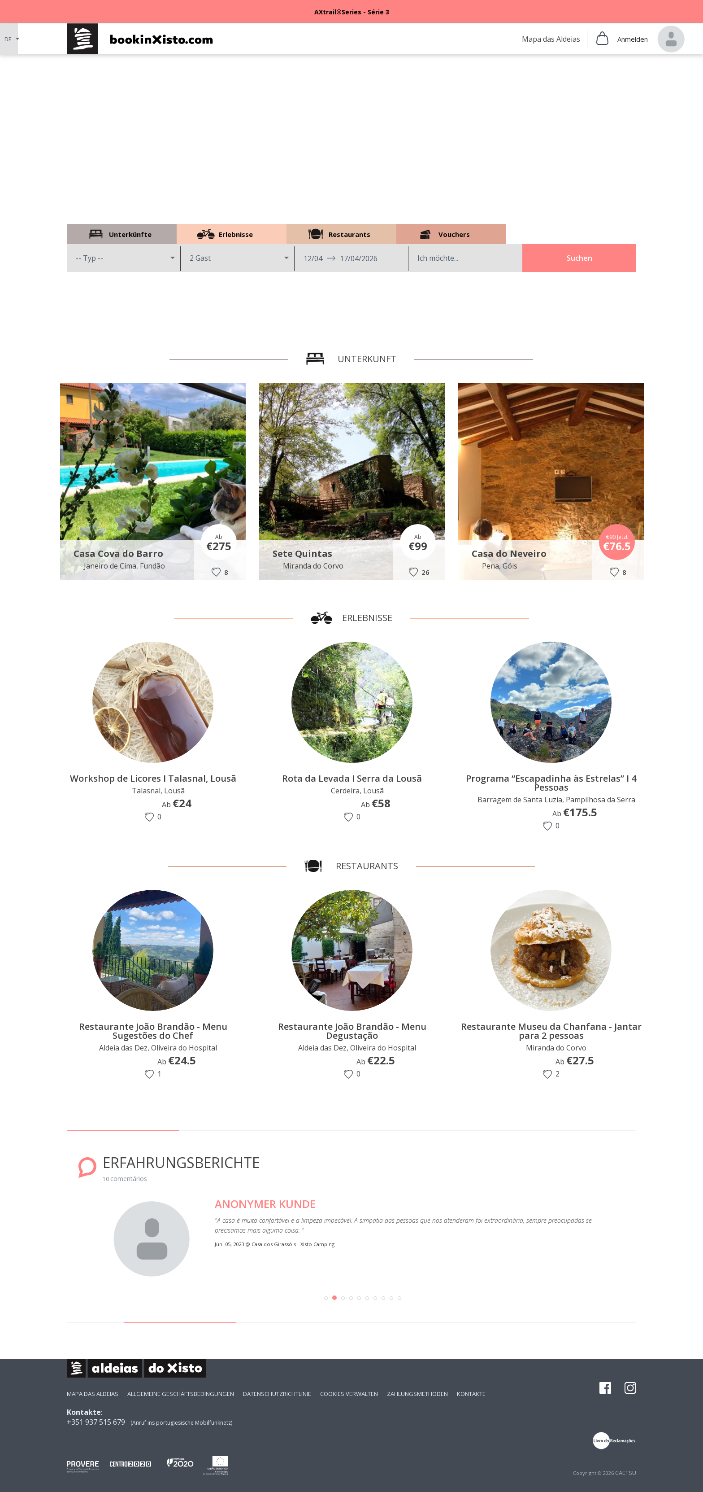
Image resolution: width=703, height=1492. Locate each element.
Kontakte (471, 1394)
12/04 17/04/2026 (341, 258)
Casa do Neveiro (511, 553)
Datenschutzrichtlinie (277, 1394)
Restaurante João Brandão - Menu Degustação (352, 1031)
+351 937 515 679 (96, 1422)
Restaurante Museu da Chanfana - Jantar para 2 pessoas (551, 1031)
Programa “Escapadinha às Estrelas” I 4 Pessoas (554, 783)
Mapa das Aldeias (92, 1394)
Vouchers (451, 234)
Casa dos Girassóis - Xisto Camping (296, 1244)
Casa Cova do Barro (120, 553)
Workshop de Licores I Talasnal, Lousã (156, 778)
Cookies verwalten (349, 1394)
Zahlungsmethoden (417, 1394)
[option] (351, 11)
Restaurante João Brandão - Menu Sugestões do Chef (153, 1031)
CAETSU (625, 1473)
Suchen (579, 258)
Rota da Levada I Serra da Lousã (355, 778)
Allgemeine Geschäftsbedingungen (180, 1394)
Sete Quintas (304, 553)
